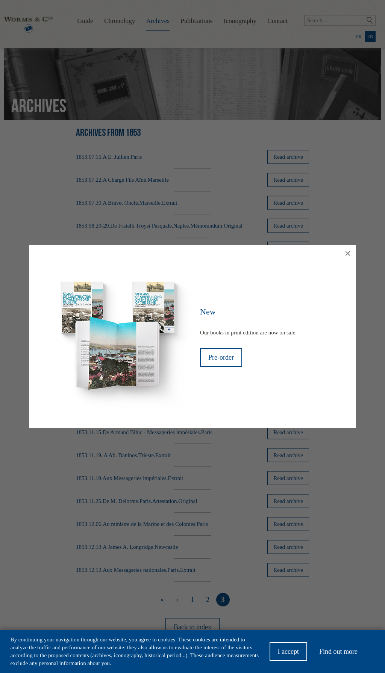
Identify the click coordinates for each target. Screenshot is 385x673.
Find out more (338, 654)
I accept (288, 654)
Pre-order (221, 357)
